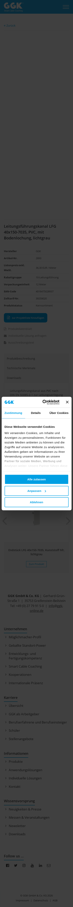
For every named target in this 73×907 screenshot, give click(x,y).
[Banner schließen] (67, 402)
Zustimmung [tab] (13, 413)
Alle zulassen (36, 479)
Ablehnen (36, 502)
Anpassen (36, 490)
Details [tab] (36, 413)
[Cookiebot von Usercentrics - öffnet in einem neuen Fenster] (44, 402)
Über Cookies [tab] (59, 413)
